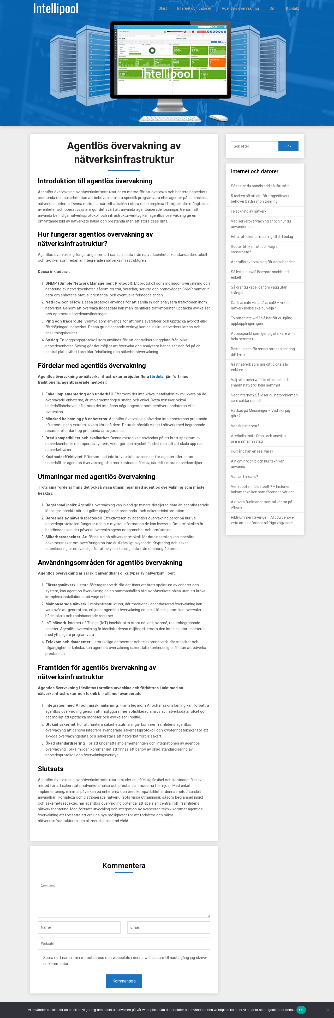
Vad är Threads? (244, 477)
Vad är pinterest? (245, 426)
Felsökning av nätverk (248, 211)
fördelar (157, 376)
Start (165, 8)
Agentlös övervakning (241, 8)
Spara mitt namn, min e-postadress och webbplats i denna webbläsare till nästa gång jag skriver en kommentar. (125, 960)
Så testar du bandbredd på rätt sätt (260, 186)
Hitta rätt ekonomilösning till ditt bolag (262, 237)
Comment (124, 899)
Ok (301, 1010)
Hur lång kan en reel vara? (252, 451)
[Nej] (327, 1010)
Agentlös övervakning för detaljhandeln (263, 262)
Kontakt (292, 8)
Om (273, 8)
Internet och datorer (196, 8)
